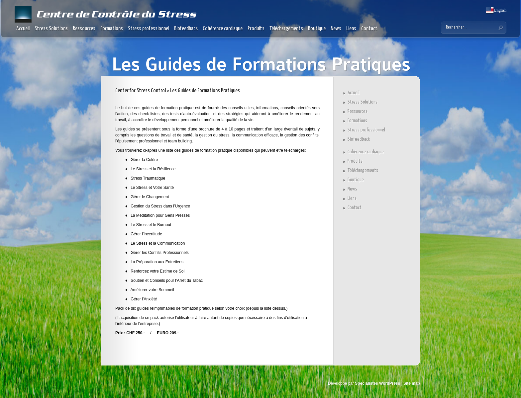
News (336, 29)
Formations (111, 29)
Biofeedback (186, 29)
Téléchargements (286, 29)
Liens (351, 29)
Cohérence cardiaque (223, 29)
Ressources (84, 29)
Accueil (23, 29)
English (499, 10)
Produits (256, 29)
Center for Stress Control (140, 91)
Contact (369, 29)
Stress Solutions (51, 29)
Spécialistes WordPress (377, 383)
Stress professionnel (148, 29)
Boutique (317, 29)
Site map (411, 383)
